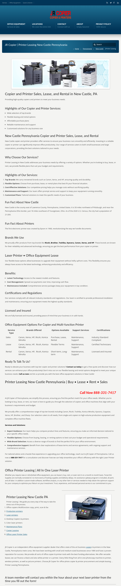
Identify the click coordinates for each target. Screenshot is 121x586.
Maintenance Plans (14, 526)
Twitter (110, 2)
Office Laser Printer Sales (16, 534)
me (31, 3)
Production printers (14, 511)
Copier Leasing (12, 530)
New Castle (99, 49)
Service (4, 3)
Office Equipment (15, 3)
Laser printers (12, 515)
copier (88, 547)
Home (77, 49)
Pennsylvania (87, 49)
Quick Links (26, 3)
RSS (106, 2)
